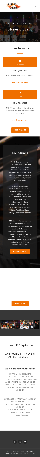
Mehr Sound (20, 303)
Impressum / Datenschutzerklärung (20, 453)
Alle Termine (20, 130)
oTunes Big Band (26, 451)
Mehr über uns (20, 251)
